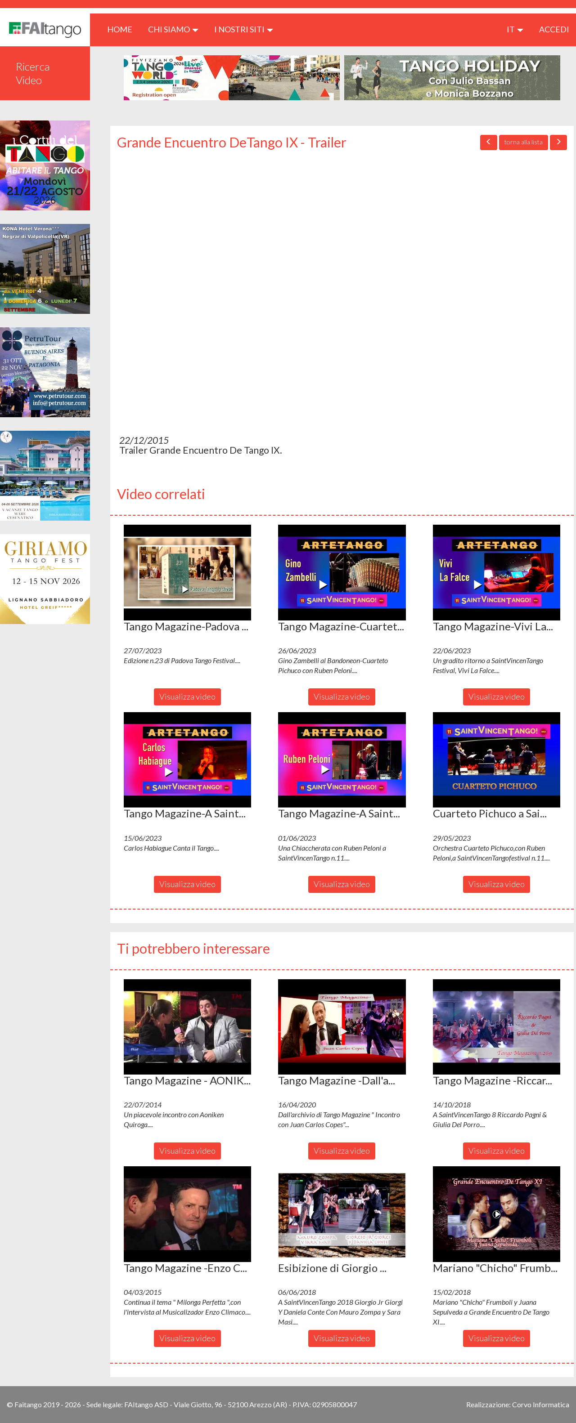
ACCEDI (554, 29)
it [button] (515, 29)
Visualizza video (187, 696)
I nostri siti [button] (243, 29)
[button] (187, 572)
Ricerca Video (33, 73)
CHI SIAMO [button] (173, 29)
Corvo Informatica (540, 1404)
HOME (123, 29)
